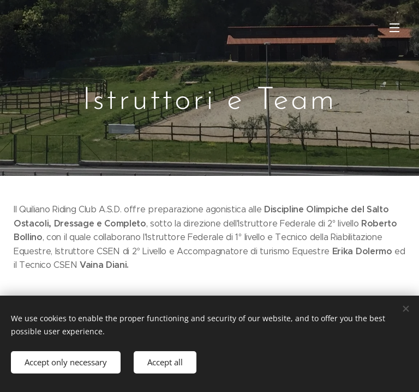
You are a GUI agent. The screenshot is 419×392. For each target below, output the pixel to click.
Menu (394, 27)
